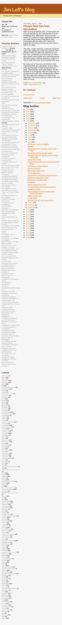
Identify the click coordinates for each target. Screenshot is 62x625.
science (4, 570)
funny (3, 474)
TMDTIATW (5, 601)
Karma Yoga (6, 501)
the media (5, 598)
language (5, 504)
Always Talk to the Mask (10, 220)
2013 (28, 226)
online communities (8, 534)
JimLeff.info (13, 35)
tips (40, 84)
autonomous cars (7, 394)
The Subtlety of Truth (9, 188)
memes (4, 517)
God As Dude (6, 261)
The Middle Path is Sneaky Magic (40, 153)
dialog (4, 443)
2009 (28, 235)
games (4, 478)
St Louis (4, 587)
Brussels (4, 405)
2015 (28, 221)
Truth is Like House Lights (11, 130)
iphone (4, 496)
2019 (28, 212)
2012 (28, 228)
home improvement (8, 488)
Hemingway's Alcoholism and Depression (43, 175)
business (5, 409)
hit (2, 486)
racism (4, 562)
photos (4, 545)
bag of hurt (5, 395)
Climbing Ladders (8, 274)
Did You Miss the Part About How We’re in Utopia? (9, 229)
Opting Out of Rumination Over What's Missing (10, 76)
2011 (28, 230)
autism (4, 392)
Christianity (5, 415)
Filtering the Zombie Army (11, 325)
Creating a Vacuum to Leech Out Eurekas (9, 319)
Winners (31, 146)
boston (4, 402)
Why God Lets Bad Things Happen (8, 63)
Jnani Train (5, 201)
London (4, 512)
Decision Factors (7, 93)
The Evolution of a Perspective (8, 118)
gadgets (4, 476)
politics (4, 549)
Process (4, 286)
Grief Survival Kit (7, 109)
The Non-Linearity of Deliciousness (9, 159)
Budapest (5, 407)
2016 (28, 219)
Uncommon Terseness (9, 66)
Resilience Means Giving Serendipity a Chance (10, 113)
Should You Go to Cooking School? (8, 170)
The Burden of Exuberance (7, 283)
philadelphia (6, 542)
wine (3, 616)
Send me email (7, 37)
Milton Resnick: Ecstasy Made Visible (10, 243)
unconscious (6, 610)
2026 (28, 109)
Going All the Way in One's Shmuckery (9, 266)
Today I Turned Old (35, 196)
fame (3, 463)
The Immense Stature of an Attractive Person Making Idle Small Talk (10, 144)
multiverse (5, 526)
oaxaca (4, 532)
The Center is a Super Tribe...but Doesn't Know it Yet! (10, 192)
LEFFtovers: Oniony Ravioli (38, 166)
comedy (4, 423)
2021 (28, 121)
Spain (3, 582)
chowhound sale (7, 413)
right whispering (7, 567)
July (29, 135)
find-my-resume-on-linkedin (11, 470)
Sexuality (5, 575)
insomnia (5, 491)
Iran (3, 498)
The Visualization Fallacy (10, 121)
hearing (4, 483)
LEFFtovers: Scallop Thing (37, 180)
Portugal (4, 550)
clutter (4, 420)
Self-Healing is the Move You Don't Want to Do (10, 136)
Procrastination (7, 116)
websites (5, 615)
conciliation (5, 425)
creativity (5, 433)
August (31, 133)
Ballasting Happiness (9, 57)
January (31, 207)
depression (5, 441)
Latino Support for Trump (37, 185)
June (30, 137)
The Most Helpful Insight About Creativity (10, 182)
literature (5, 509)
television (5, 593)
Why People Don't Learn (10, 167)
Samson (4, 233)
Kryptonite (31, 182)
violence (4, 611)
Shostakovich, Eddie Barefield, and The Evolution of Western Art (10, 334)
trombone (5, 605)
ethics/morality (6, 458)
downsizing (5, 445)
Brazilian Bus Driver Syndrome (8, 271)
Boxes (4, 404)
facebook (5, 461)
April (30, 142)
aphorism (5, 382)
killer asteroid (6, 503)
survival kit (5, 590)
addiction (5, 376)
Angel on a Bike (7, 128)
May (30, 139)
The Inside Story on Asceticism (8, 235)
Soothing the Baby (8, 331)
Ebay (3, 451)
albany (4, 379)
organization (6, 535)
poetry (4, 547)
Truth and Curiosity (8, 212)
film (3, 468)
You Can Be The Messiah (10, 110)
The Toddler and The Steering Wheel (9, 342)
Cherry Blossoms (34, 173)
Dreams (4, 446)
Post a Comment (28, 94)
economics (5, 453)
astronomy (5, 389)
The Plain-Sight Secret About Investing (42, 187)
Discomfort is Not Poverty (10, 226)
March (30, 203)
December (32, 123)
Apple (3, 384)
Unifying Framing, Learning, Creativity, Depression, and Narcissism (9, 312)
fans (3, 465)
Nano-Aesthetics (7, 362)
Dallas (4, 437)
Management (6, 514)
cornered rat (6, 430)
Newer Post (27, 98)
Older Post (56, 98)
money (4, 524)
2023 (28, 116)
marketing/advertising (9, 516)
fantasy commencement (9, 466)
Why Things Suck (8, 268)
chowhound (5, 412)
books (4, 400)
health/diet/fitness (33, 84)
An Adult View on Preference (8, 203)
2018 (28, 214)
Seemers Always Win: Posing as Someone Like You (10, 83)
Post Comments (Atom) (42, 102)
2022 (28, 119)
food (3, 473)
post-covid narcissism (9, 552)
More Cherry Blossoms (36, 171)
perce (3, 539)
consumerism (6, 427)
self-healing (5, 572)
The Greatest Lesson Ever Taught (9, 186)
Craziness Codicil (34, 189)
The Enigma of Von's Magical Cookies (9, 88)
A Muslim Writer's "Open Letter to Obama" (10, 253)
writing (4, 618)
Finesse (4, 70)
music (4, 527)
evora (3, 460)
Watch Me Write (7, 307)
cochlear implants (7, 422)
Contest (4, 428)
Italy (3, 499)
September (32, 130)
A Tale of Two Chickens (10, 302)
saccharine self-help (8, 568)
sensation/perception (8, 573)
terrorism (5, 595)
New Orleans (6, 529)
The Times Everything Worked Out (9, 106)
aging (3, 377)
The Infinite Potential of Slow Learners (10, 346)
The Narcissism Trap (9, 91)
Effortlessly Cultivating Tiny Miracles (9, 140)
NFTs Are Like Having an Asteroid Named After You (11, 148)
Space (4, 580)
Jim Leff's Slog (18, 9)
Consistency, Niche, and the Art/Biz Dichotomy (10, 250)
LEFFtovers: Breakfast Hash (38, 178)
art (2, 385)
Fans (3, 103)
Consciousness (7, 151)
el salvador (5, 456)
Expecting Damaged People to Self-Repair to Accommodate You (10, 298)
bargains (4, 397)
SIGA (3, 577)
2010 (28, 233)
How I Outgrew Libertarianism (7, 79)
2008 (28, 237)
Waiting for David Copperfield (8, 156)
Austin (4, 390)
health (4, 479)
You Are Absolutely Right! (10, 165)
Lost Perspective (7, 94)
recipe (4, 565)
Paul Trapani (6, 537)
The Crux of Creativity (9, 153)
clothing (4, 418)
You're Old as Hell (34, 159)
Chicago (4, 410)
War (3, 613)
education (5, 455)
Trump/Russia (6, 606)
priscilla (4, 555)
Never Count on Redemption (7, 276)
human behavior (7, 489)
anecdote (5, 380)
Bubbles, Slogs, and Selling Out (9, 47)
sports (4, 585)
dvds (3, 448)
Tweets (4, 608)
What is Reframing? (8, 55)
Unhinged (5, 208)
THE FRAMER (7, 206)
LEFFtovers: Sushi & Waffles (38, 144)
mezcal (4, 522)
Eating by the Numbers (10, 263)
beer (3, 399)
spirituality (5, 583)
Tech (3, 592)
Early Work (5, 450)
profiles (4, 560)
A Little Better (32, 198)
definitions (5, 440)
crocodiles (5, 435)
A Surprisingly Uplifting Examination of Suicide (10, 177)
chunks (4, 417)
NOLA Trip (5, 531)
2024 (28, 114)
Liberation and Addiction (10, 210)
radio (3, 564)
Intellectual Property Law (10, 493)
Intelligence (6, 316)
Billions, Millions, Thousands (7, 173)
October (31, 128)
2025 (28, 112)
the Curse (5, 596)
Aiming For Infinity (8, 357)
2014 (28, 223)
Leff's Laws (5, 506)
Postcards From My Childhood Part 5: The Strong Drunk (9, 350)
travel (3, 603)
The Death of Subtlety (9, 180)
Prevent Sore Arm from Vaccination (40, 200)
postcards (5, 554)
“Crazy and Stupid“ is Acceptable (9, 328)
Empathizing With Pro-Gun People (9, 196)
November (32, 126)
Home (42, 98)
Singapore (5, 578)
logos (3, 511)
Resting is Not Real (8, 291)
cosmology (5, 432)
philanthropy (6, 544)
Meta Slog (5, 521)
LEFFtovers (5, 507)
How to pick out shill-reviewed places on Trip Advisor (10, 258)
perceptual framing (8, 540)
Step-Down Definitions (9, 588)
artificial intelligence (8, 387)
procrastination (6, 559)
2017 (28, 217)
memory (4, 519)
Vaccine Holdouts (34, 168)
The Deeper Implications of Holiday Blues (10, 72)
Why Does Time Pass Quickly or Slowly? (9, 246)
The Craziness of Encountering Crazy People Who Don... (41, 192)
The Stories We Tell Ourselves (8, 354)
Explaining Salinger (8, 199)
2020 (28, 210)
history (4, 484)
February (31, 205)
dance (4, 438)
